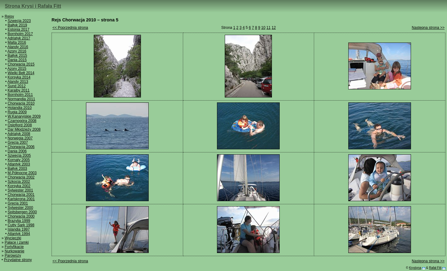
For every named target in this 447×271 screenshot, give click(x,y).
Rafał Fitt (435, 267)
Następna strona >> (428, 27)
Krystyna (415, 267)
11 (268, 27)
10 (263, 27)
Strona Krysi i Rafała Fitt (33, 6)
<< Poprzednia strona (70, 27)
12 (274, 27)
